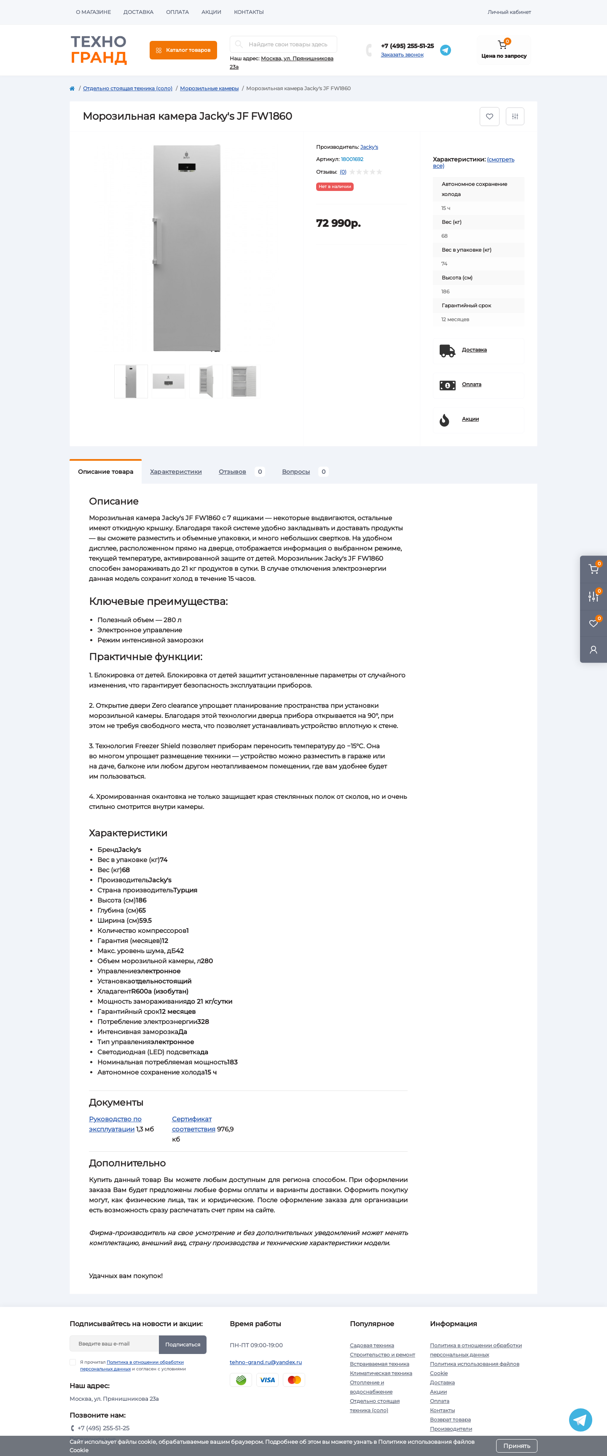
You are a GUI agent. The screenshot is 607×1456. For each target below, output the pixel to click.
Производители (451, 1429)
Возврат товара (450, 1419)
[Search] (239, 44)
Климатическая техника (381, 1373)
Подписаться (182, 1344)
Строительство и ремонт (382, 1354)
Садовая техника (372, 1345)
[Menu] (183, 50)
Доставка (138, 12)
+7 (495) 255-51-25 (407, 46)
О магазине (93, 12)
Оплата (177, 12)
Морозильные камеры (209, 88)
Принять (516, 1446)
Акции (211, 12)
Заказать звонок (402, 54)
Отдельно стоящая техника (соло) (127, 88)
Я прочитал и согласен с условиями (133, 1365)
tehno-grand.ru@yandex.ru (266, 1362)
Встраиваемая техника (379, 1364)
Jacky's (369, 147)
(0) (343, 172)
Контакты (249, 12)
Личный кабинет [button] (509, 12)
